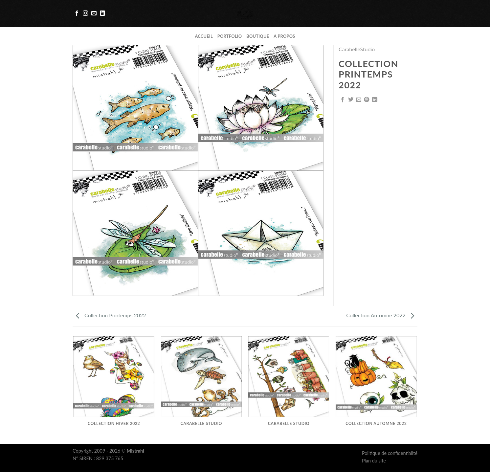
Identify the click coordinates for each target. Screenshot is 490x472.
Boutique (257, 36)
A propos (284, 36)
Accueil (203, 36)
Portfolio (229, 36)
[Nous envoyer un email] (94, 13)
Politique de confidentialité (389, 453)
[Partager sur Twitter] (350, 100)
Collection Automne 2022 (380, 315)
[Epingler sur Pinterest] (366, 100)
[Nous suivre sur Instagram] (85, 13)
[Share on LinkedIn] (374, 100)
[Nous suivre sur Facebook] (76, 13)
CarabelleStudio (357, 49)
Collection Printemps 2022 (111, 315)
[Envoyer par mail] (358, 100)
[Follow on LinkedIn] (102, 13)
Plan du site (374, 460)
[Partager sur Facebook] (342, 100)
